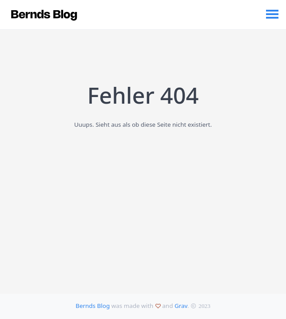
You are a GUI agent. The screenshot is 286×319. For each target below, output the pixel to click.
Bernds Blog (92, 306)
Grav (181, 306)
